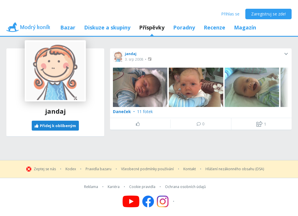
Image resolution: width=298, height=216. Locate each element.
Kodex (70, 169)
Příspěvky (151, 27)
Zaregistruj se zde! (268, 14)
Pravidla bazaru (98, 169)
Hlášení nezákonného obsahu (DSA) (234, 169)
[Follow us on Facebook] (148, 201)
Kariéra (114, 187)
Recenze (214, 27)
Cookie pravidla (142, 187)
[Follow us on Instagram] (166, 201)
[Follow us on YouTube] (131, 201)
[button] (150, 59)
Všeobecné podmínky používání (147, 169)
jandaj (130, 53)
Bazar (67, 27)
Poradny (184, 27)
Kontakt (189, 169)
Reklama (91, 187)
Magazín (245, 27)
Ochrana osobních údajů (185, 187)
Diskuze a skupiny (107, 27)
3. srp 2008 (134, 59)
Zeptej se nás (45, 169)
